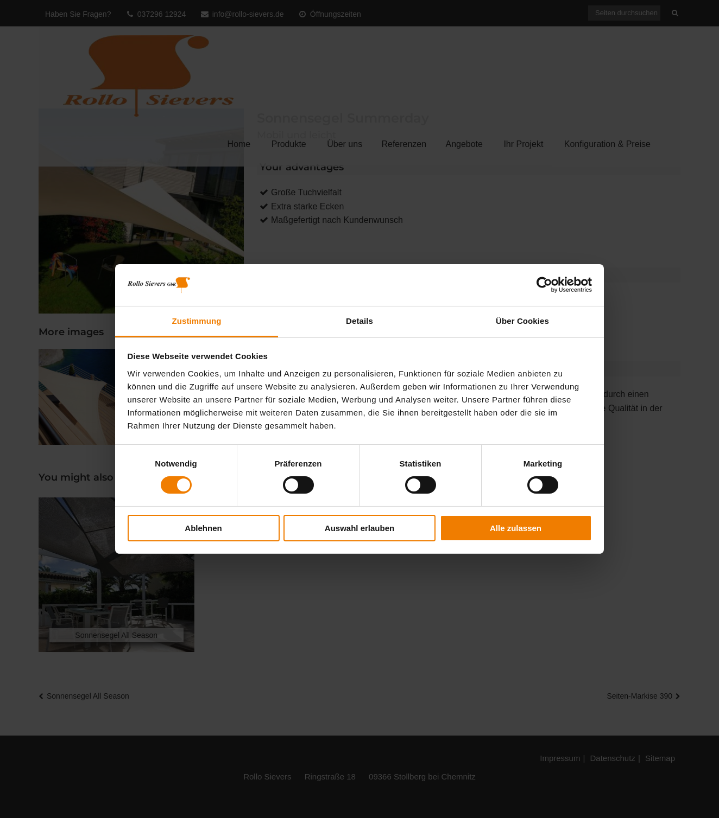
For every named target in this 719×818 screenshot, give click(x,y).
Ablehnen (203, 528)
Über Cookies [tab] (522, 320)
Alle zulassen (515, 528)
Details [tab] (359, 320)
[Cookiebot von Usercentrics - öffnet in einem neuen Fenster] (544, 285)
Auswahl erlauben (359, 528)
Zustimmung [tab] (197, 320)
